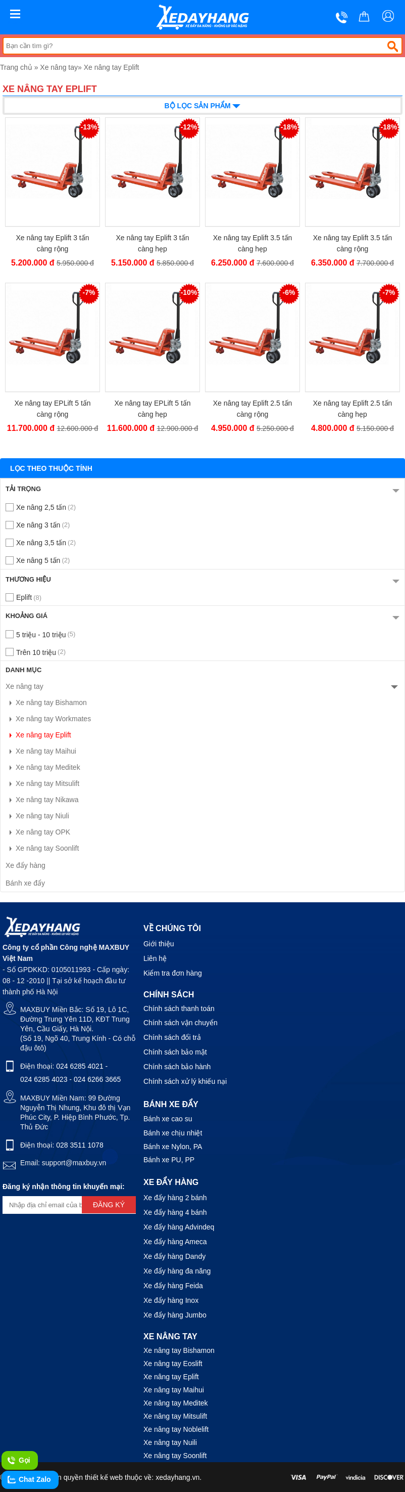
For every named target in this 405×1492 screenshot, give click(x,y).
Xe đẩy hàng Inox (170, 1300)
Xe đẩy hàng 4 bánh (175, 1212)
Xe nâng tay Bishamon (46, 702)
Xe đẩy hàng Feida (173, 1286)
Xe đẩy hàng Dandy (174, 1256)
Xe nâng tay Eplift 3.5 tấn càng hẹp (252, 243)
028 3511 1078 (79, 1145)
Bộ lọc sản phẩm (203, 105)
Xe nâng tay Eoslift (172, 1363)
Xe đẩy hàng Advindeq (178, 1227)
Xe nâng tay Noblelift (176, 1429)
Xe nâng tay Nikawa (42, 800)
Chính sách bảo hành (177, 1067)
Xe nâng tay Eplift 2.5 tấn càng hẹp (352, 408)
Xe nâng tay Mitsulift (42, 783)
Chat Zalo (29, 1480)
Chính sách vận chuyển (180, 1023)
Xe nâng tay (59, 67)
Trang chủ (16, 67)
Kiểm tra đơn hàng (172, 973)
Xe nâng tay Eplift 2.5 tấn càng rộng (252, 408)
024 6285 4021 (79, 1066)
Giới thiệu (158, 944)
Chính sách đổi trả (172, 1037)
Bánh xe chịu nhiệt (172, 1133)
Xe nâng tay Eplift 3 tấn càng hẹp (152, 243)
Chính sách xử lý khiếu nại (185, 1081)
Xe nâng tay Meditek (43, 767)
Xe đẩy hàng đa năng (177, 1271)
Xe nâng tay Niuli (37, 816)
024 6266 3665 (97, 1079)
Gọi (18, 1461)
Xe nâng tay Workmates (48, 719)
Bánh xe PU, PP (168, 1160)
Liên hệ (155, 958)
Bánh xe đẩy (25, 883)
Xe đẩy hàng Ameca (175, 1242)
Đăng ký (109, 1205)
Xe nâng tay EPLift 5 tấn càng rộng (52, 408)
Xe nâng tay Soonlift (42, 848)
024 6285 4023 (43, 1079)
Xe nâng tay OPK (38, 832)
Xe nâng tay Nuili (170, 1442)
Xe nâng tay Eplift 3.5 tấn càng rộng (352, 243)
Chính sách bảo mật (175, 1052)
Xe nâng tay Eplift (111, 67)
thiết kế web (104, 1477)
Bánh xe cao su (167, 1119)
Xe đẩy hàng (25, 865)
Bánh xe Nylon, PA (172, 1147)
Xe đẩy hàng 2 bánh (175, 1198)
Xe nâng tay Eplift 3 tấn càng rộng (52, 243)
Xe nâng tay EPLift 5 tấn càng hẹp (152, 408)
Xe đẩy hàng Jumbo (175, 1315)
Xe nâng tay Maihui (41, 751)
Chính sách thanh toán (179, 1008)
